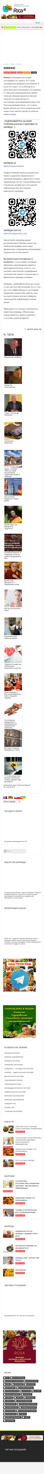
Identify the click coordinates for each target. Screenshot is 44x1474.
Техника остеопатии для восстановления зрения (26, 1211)
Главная (6, 64)
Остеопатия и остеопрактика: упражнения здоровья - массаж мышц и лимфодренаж (28, 1141)
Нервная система (12, 1061)
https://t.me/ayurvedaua (14, 166)
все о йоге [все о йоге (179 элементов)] (30, 1384)
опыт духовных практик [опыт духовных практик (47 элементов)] (28, 1404)
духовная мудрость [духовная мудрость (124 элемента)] (26, 1387)
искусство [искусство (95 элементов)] (26, 1391)
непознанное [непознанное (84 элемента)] (10, 1404)
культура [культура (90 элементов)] (9, 1397)
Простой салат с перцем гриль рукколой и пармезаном (28, 1128)
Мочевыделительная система (17, 1088)
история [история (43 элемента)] (37, 1391)
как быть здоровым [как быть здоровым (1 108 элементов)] (12, 1394)
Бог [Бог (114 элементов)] (7, 1377)
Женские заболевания (14, 1096)
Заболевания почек (12, 1084)
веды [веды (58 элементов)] (8, 1384)
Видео (13, 64)
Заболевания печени (13, 1080)
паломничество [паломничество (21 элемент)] (11, 1407)
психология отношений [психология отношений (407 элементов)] (27, 1410)
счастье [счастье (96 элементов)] (23, 1414)
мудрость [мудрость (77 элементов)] (9, 1401)
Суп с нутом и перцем (24, 1160)
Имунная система (12, 1053)
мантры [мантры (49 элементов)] (19, 1397)
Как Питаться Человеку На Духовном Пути (26, 1247)
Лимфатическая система (15, 1092)
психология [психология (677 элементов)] (10, 1410)
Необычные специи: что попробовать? (25, 1150)
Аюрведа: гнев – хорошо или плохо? (27, 1259)
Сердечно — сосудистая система (19, 1069)
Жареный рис (20, 1270)
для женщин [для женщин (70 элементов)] (10, 1387)
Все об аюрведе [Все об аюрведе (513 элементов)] (18, 1377)
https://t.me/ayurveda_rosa (15, 233)
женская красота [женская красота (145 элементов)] (12, 1391)
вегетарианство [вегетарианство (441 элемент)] (31, 1381)
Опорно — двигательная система (18, 1072)
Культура (27, 72)
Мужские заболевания (14, 1100)
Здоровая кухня (10, 27)
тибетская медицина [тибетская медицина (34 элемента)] (13, 1417)
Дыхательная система (14, 1076)
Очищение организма (13, 1065)
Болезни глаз (10, 1103)
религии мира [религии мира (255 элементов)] (10, 1414)
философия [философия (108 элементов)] (10, 1420)
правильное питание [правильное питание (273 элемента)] (29, 1407)
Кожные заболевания (13, 1057)
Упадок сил (9, 1107)
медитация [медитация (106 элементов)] (30, 1397)
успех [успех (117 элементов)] (27, 1417)
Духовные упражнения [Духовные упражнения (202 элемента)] (14, 1381)
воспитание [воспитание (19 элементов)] (19, 1384)
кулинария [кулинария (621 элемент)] (27, 1394)
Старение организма (13, 1111)
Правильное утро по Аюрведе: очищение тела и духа (26, 1233)
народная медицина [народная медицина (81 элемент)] (24, 1401)
